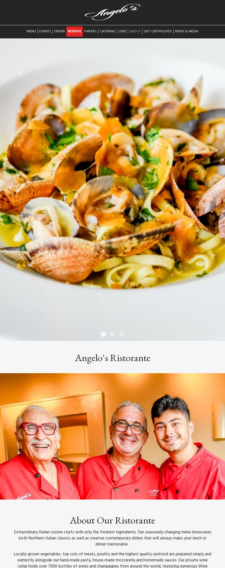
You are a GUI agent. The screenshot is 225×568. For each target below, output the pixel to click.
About (135, 31)
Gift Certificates (158, 31)
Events (45, 31)
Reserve (74, 31)
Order (59, 31)
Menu (31, 31)
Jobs (122, 31)
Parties (90, 31)
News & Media (186, 31)
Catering (107, 31)
